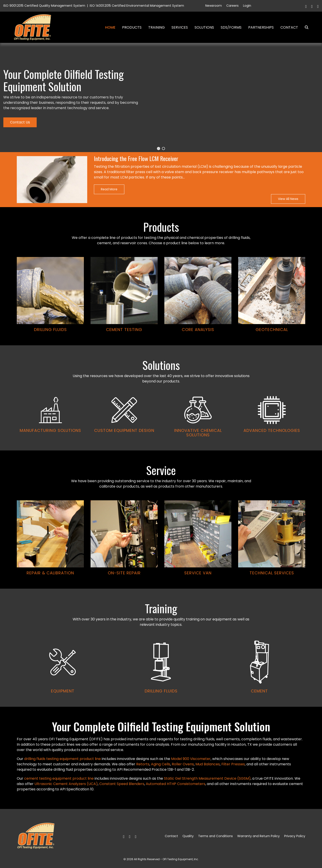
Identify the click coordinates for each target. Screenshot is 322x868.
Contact (289, 27)
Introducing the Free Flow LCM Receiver (136, 158)
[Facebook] (306, 6)
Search (304, 27)
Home (110, 27)
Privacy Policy (294, 836)
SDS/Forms (231, 27)
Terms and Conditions (215, 836)
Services (180, 27)
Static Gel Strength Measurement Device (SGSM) (207, 778)
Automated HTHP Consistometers (175, 783)
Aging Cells (160, 764)
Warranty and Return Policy (258, 836)
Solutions (204, 27)
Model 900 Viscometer (191, 758)
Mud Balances (207, 764)
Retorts (142, 764)
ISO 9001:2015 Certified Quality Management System (44, 5)
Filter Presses (233, 764)
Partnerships (261, 27)
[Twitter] (312, 6)
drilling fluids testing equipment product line (62, 758)
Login (247, 5)
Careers (232, 5)
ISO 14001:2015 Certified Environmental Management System (137, 5)
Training (156, 27)
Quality (188, 836)
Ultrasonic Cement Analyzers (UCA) (66, 783)
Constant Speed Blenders (121, 783)
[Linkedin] (318, 6)
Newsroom (213, 5)
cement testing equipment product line (59, 778)
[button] (158, 148)
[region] (161, 375)
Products (132, 27)
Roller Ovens (183, 764)
